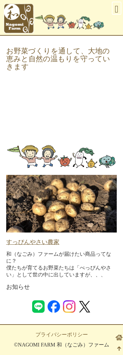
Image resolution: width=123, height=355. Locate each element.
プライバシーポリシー (61, 334)
